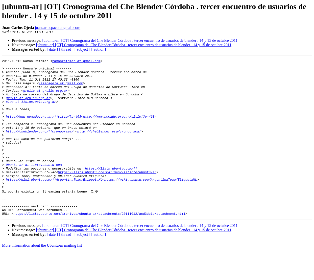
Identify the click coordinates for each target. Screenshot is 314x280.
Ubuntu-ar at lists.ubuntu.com (34, 186)
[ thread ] (66, 49)
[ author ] (98, 49)
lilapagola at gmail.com (61, 88)
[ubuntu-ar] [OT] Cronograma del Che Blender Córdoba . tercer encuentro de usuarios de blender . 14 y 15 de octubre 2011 (140, 40)
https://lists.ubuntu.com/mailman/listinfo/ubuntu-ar (107, 195)
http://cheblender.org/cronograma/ (109, 146)
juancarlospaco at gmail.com (57, 27)
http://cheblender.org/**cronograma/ (39, 146)
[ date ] (52, 49)
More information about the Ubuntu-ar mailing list (42, 276)
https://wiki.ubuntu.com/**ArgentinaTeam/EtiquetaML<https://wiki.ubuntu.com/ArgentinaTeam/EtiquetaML (101, 204)
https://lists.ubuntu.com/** (111, 190)
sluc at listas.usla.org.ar (31, 110)
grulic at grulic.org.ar (45, 97)
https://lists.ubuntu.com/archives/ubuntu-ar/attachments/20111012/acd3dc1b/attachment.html (99, 244)
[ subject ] (82, 49)
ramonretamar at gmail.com (76, 61)
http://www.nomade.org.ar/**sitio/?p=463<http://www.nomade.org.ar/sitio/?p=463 (80, 128)
